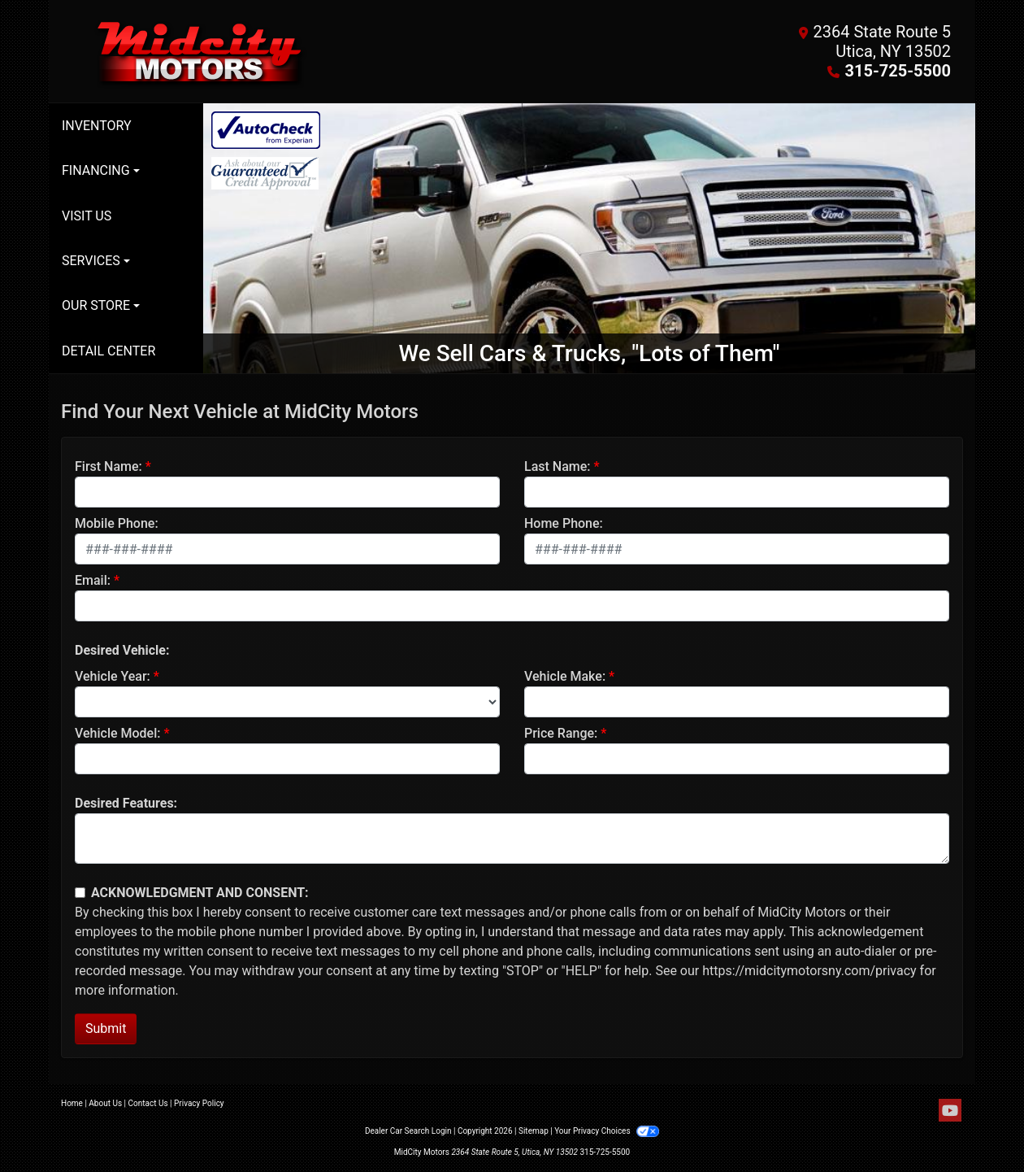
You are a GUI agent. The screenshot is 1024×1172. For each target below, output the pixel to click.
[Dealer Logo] (286, 51)
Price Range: (560, 733)
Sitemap (534, 1130)
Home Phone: (563, 523)
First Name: (108, 466)
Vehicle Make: (564, 676)
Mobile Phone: (116, 523)
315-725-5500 (897, 71)
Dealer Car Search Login (408, 1130)
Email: (93, 580)
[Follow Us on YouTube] (950, 1111)
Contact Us (148, 1103)
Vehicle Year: (112, 676)
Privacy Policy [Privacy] (199, 1103)
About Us (105, 1103)
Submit (105, 1028)
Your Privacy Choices (606, 1130)
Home (72, 1103)
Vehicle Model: (117, 733)
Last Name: (557, 466)
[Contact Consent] (80, 892)
